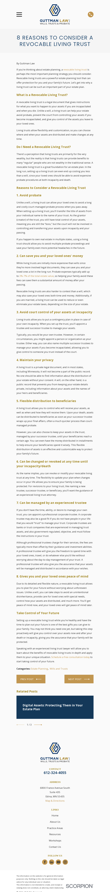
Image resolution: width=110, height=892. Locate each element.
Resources (55, 834)
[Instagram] (65, 862)
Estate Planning (39, 668)
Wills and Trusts (59, 668)
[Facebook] (44, 862)
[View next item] (38, 725)
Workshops (55, 840)
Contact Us (55, 846)
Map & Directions (55, 800)
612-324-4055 (55, 772)
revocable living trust (75, 69)
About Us (55, 821)
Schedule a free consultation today (70, 657)
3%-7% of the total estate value (36, 276)
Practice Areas (55, 828)
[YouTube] (58, 862)
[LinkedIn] (51, 862)
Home (55, 815)
